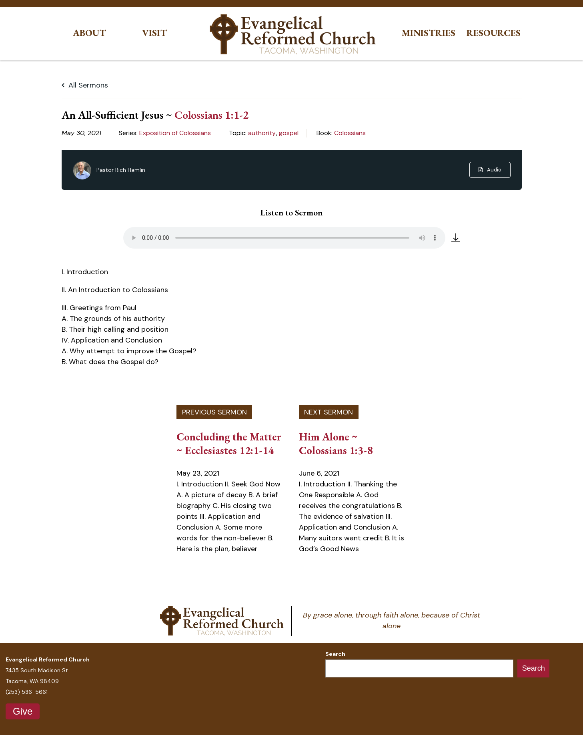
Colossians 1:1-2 (211, 115)
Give (22, 711)
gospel (289, 133)
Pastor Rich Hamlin (120, 169)
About (89, 33)
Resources (494, 33)
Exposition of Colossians (175, 133)
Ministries (428, 33)
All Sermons (85, 85)
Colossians (350, 133)
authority (262, 133)
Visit (154, 33)
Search (335, 653)
